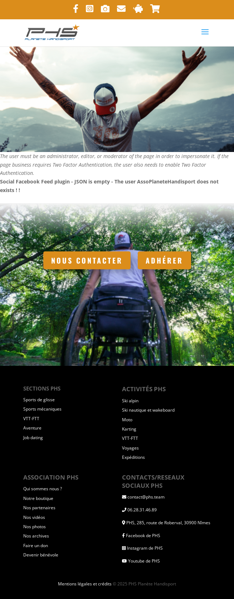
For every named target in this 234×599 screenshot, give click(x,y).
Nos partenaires (39, 508)
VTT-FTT (31, 419)
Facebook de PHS (143, 535)
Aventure (32, 428)
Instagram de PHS (145, 548)
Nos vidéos (34, 517)
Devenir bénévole (40, 555)
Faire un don (35, 545)
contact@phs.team (146, 497)
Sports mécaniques (42, 409)
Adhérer (164, 260)
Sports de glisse (39, 400)
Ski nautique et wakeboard (148, 410)
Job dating (33, 437)
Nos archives (36, 536)
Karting (129, 429)
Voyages (130, 448)
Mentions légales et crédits (85, 584)
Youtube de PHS (144, 561)
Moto (127, 420)
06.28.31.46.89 (142, 510)
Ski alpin (130, 401)
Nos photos (34, 527)
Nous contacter (87, 260)
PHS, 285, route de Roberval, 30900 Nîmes (168, 523)
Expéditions (133, 457)
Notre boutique (38, 498)
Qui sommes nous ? (42, 489)
